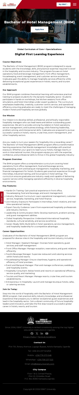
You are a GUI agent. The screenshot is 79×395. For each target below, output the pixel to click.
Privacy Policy (29, 337)
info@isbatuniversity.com (42, 364)
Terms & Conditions (47, 337)
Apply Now (39, 29)
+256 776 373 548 (43, 355)
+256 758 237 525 (45, 360)
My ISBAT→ (63, 4)
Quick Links (2, 198)
